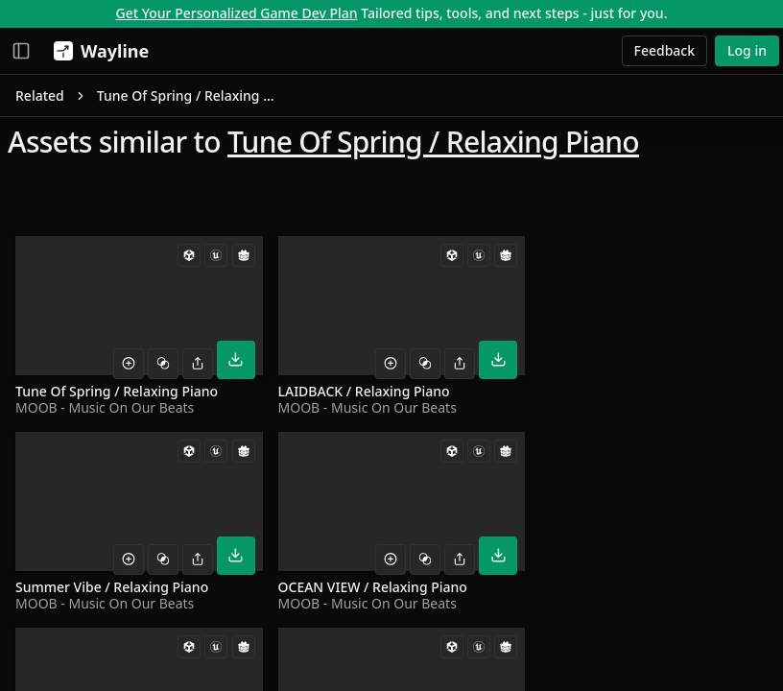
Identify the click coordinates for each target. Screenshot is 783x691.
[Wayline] (97, 51)
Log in (747, 50)
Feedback (665, 50)
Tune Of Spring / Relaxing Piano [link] (189, 95)
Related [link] (39, 95)
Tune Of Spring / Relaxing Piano (433, 141)
